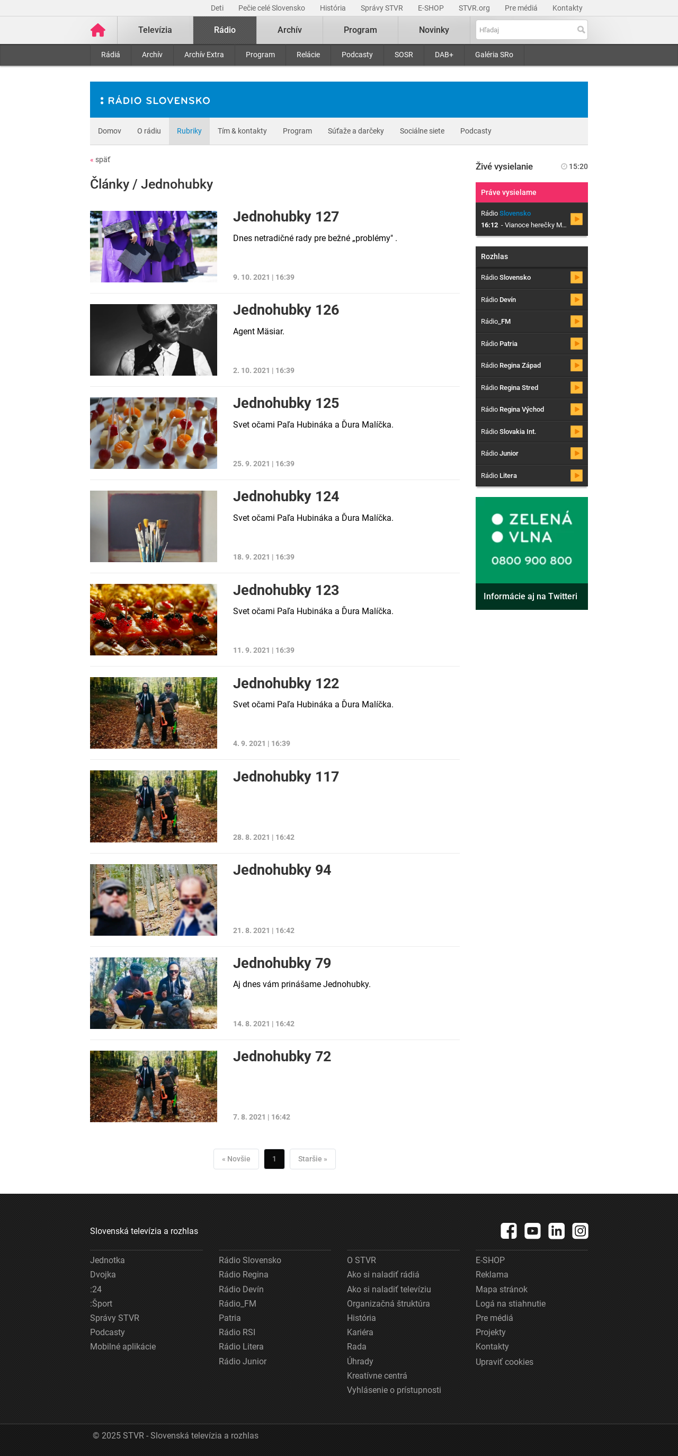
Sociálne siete (422, 131)
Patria (230, 1318)
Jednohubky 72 (282, 1056)
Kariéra (360, 1332)
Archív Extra (204, 54)
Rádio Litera (241, 1347)
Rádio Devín (241, 1289)
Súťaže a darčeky (356, 131)
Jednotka (107, 1260)
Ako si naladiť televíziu (389, 1289)
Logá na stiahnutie (511, 1304)
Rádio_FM (237, 1304)
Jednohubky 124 (286, 496)
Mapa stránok (502, 1289)
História (333, 8)
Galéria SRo (494, 54)
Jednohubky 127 (286, 216)
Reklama (492, 1274)
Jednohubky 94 (282, 870)
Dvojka (103, 1274)
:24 (96, 1289)
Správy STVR (383, 8)
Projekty (491, 1332)
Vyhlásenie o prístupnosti (394, 1390)
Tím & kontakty (242, 131)
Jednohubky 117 (286, 776)
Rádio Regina (244, 1274)
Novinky (434, 30)
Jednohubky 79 (282, 963)
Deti (218, 8)
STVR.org (475, 8)
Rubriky (189, 131)
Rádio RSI (237, 1332)
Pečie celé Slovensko (272, 8)
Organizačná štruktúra (388, 1304)
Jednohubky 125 (286, 403)
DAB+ (444, 54)
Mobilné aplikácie (123, 1347)
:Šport (101, 1304)
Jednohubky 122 (286, 683)
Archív (152, 54)
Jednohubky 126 (286, 309)
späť (100, 159)
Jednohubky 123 (286, 590)
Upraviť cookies (504, 1362)
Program (260, 54)
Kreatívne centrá (377, 1376)
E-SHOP (431, 8)
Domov (109, 131)
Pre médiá (522, 8)
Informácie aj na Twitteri (530, 596)
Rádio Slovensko (250, 1260)
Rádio (225, 30)
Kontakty (567, 8)
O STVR (361, 1260)
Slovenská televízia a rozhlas (144, 1231)
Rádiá (110, 54)
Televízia (155, 30)
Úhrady (360, 1361)
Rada (357, 1347)
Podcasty (357, 54)
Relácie (308, 54)
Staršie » (312, 1159)
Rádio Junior (242, 1361)
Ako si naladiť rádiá (383, 1274)
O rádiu (149, 131)
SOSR (404, 54)
